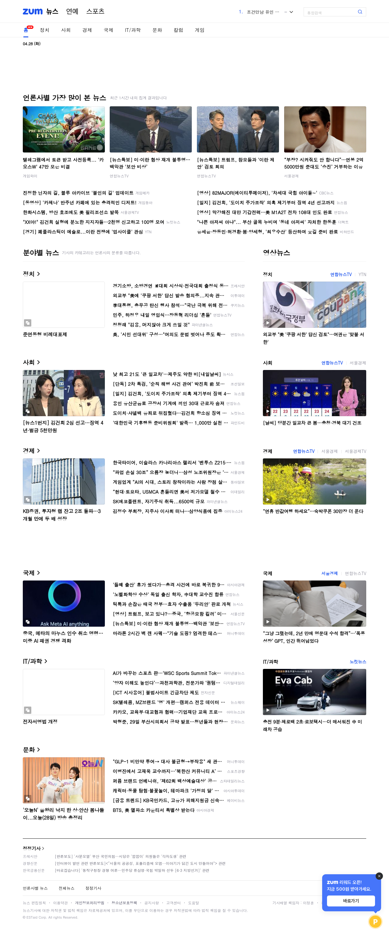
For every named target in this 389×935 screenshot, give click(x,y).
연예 (72, 11)
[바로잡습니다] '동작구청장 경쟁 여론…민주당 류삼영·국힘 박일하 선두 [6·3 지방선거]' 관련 (132, 870)
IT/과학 (133, 29)
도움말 (193, 902)
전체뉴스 (66, 888)
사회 (66, 29)
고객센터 (173, 902)
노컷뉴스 (358, 662)
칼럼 (178, 29)
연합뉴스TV (119, 175)
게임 (200, 29)
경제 (87, 29)
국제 (108, 29)
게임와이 (30, 175)
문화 (157, 29)
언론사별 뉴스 (35, 888)
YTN (362, 274)
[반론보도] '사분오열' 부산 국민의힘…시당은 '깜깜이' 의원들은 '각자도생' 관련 (120, 856)
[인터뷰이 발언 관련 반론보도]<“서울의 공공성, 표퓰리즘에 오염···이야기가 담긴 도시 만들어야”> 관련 (140, 863)
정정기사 (31, 848)
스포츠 (95, 11)
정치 (45, 29)
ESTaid (31, 917)
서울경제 (291, 175)
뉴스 (52, 11)
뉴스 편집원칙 (34, 902)
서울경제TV (355, 451)
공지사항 (151, 902)
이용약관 (60, 902)
